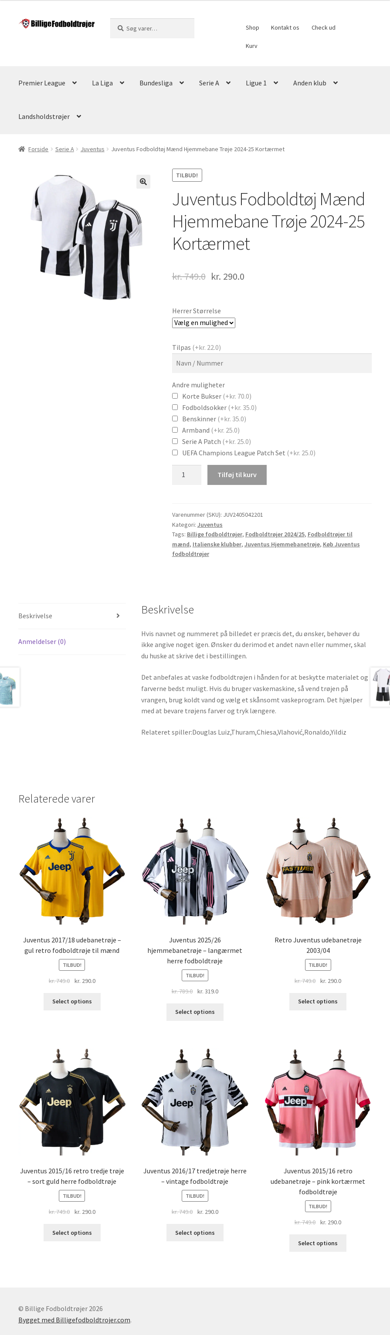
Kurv (252, 46)
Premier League (41, 82)
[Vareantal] (187, 475)
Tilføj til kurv (237, 474)
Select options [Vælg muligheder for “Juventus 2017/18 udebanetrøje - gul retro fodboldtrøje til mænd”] (72, 1001)
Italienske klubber (217, 544)
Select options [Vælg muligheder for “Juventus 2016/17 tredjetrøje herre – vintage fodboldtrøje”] (195, 1233)
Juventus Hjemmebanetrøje (282, 544)
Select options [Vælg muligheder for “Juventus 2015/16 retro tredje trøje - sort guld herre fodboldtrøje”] (72, 1233)
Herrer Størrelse (196, 310)
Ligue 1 (256, 82)
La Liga (102, 82)
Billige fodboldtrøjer (214, 534)
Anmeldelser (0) (42, 641)
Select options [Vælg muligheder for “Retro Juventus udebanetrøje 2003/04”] (318, 1001)
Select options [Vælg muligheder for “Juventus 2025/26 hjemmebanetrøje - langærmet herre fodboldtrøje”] (195, 1012)
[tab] (72, 616)
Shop (252, 27)
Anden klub (309, 82)
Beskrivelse (35, 615)
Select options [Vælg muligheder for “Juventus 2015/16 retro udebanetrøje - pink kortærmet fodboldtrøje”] (318, 1243)
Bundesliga (156, 82)
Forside (38, 149)
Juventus (93, 149)
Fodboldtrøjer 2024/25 (275, 534)
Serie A (209, 82)
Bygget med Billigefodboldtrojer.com (74, 1319)
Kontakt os (285, 27)
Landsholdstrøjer (44, 116)
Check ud (324, 27)
